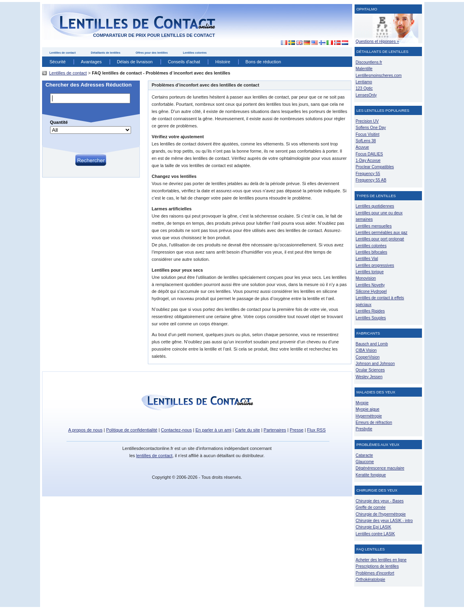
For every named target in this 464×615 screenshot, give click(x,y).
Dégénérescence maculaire (380, 468)
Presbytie (364, 429)
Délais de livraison (135, 61)
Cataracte (364, 455)
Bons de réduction (263, 61)
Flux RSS (316, 429)
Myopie (362, 403)
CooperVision (368, 357)
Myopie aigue (367, 409)
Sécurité (58, 61)
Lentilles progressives (375, 265)
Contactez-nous (176, 429)
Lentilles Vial (367, 258)
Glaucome (365, 462)
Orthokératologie (370, 579)
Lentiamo (364, 82)
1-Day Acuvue (368, 160)
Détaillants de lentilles (106, 52)
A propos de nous (85, 429)
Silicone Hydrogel (371, 291)
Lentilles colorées (195, 52)
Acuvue (362, 147)
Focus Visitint (367, 134)
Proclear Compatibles (375, 167)
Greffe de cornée (371, 507)
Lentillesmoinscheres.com (379, 75)
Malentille (364, 69)
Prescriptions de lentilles (377, 566)
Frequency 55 (368, 173)
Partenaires (275, 429)
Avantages (91, 61)
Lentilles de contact (63, 52)
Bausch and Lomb (372, 344)
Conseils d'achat (184, 61)
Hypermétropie (369, 416)
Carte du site (247, 429)
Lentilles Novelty (370, 285)
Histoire (222, 61)
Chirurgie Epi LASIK (373, 527)
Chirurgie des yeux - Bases (380, 501)
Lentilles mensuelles (374, 226)
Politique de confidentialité (131, 429)
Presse (296, 429)
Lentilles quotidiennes (375, 206)
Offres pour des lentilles (151, 52)
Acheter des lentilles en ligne (381, 560)
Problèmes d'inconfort (375, 573)
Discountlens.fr (369, 62)
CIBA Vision (366, 350)
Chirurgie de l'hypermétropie (381, 514)
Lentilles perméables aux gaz (382, 232)
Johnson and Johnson (375, 363)
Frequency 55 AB (371, 180)
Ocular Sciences (370, 370)
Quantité (59, 122)
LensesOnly (366, 95)
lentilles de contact (154, 455)
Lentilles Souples (371, 318)
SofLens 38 (366, 141)
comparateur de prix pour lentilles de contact (154, 35)
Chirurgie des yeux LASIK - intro (384, 520)
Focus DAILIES (369, 154)
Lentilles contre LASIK (375, 534)
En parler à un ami (214, 429)
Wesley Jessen (369, 377)
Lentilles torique (370, 272)
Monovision (366, 278)
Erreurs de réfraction (374, 422)
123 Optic (364, 88)
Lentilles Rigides (370, 311)
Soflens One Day (371, 127)
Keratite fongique (371, 475)
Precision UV (367, 121)
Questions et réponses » (377, 41)
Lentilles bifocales (371, 252)
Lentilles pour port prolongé (380, 239)
